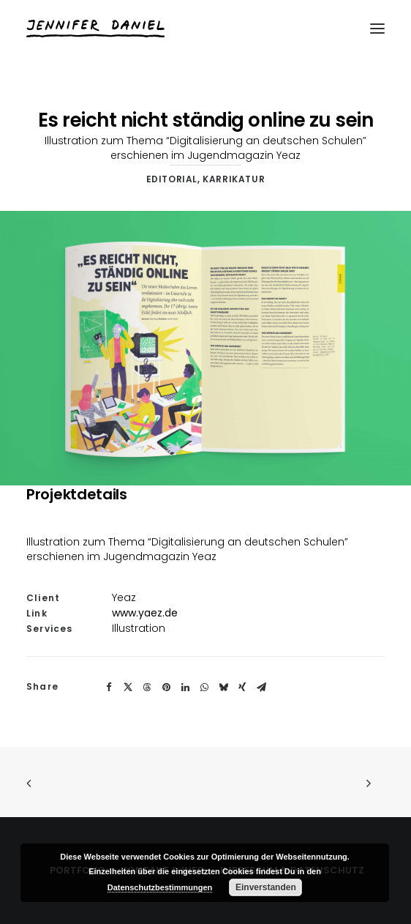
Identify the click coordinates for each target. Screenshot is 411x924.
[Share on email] (261, 687)
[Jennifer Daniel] (95, 28)
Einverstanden (265, 887)
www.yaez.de (145, 613)
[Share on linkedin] (185, 687)
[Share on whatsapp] (204, 687)
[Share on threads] (147, 687)
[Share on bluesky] (223, 687)
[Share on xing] (242, 687)
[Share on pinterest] (166, 687)
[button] (377, 28)
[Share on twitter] (128, 687)
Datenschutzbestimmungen (160, 887)
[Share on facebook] (109, 687)
